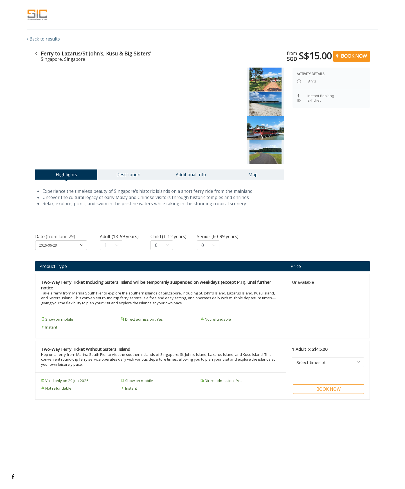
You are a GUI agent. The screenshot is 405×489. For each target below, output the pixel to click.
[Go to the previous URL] (36, 53)
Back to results (43, 39)
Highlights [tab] (66, 174)
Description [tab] (128, 174)
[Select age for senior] (208, 245)
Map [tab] (253, 174)
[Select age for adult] (111, 245)
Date (55, 236)
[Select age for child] (161, 245)
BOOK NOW (351, 56)
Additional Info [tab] (191, 174)
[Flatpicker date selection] (61, 245)
